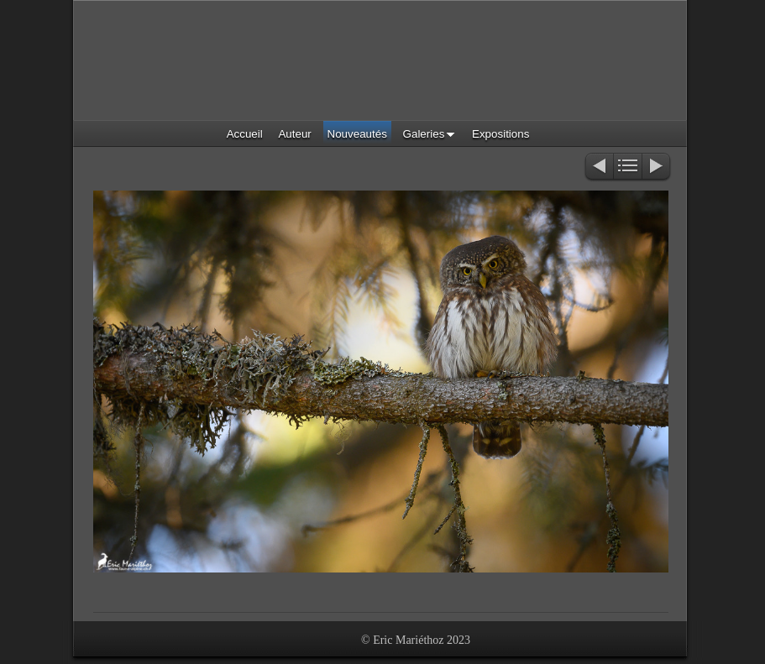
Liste (627, 167)
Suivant (657, 167)
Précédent (598, 167)
